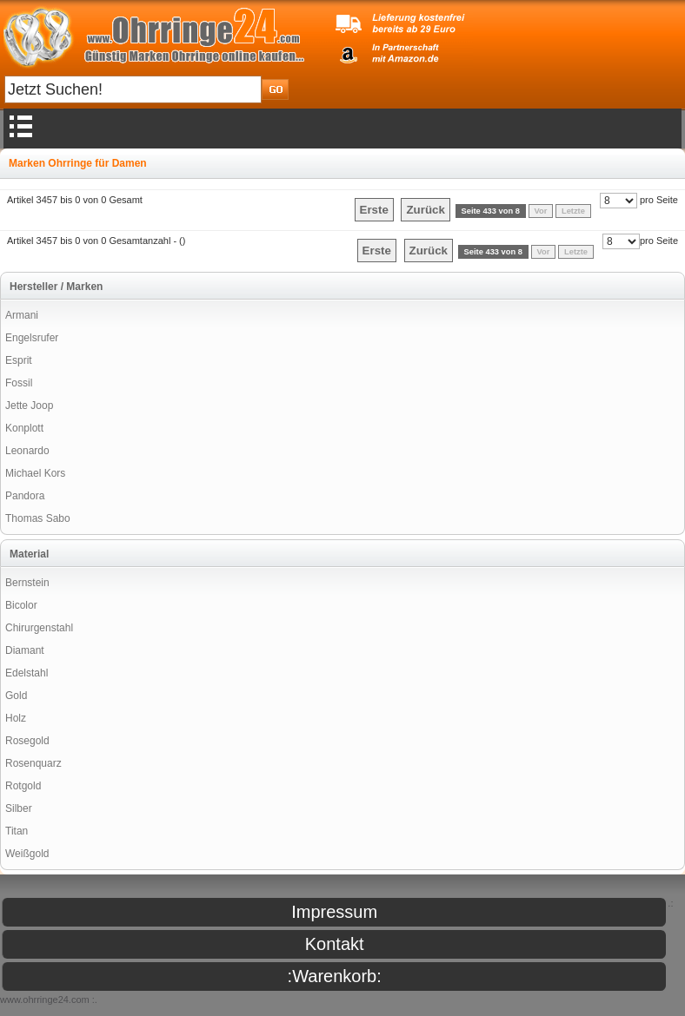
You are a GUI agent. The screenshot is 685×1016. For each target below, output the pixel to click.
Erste (374, 209)
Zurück (425, 209)
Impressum (334, 911)
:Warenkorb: (335, 976)
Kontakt (334, 943)
